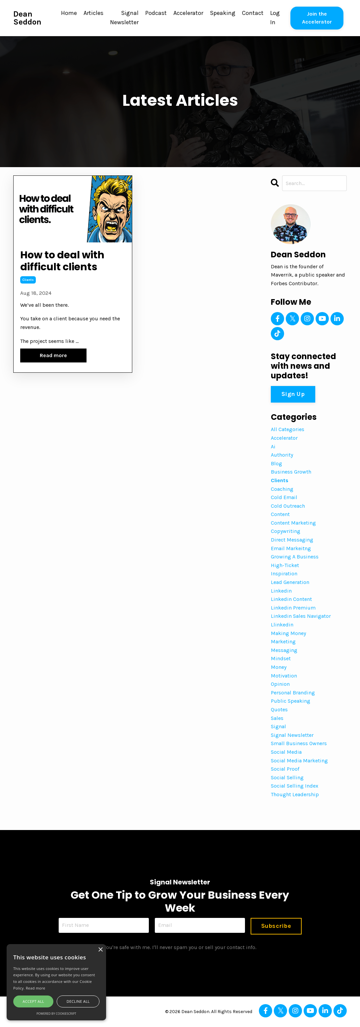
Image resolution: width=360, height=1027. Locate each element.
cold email (284, 497)
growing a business (295, 556)
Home (69, 13)
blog (276, 463)
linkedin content (291, 599)
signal (278, 726)
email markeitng (291, 548)
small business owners (299, 743)
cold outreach (288, 506)
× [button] (100, 949)
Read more (53, 356)
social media (286, 752)
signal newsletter (292, 735)
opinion (280, 684)
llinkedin (282, 624)
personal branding (293, 692)
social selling (287, 777)
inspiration (284, 573)
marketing (283, 641)
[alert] (56, 982)
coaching (282, 489)
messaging (284, 650)
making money (288, 633)
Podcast (156, 13)
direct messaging (292, 540)
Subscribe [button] (276, 926)
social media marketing (299, 760)
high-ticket (285, 565)
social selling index (294, 786)
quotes (279, 709)
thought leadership (295, 794)
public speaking (290, 701)
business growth (291, 472)
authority (282, 455)
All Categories (287, 429)
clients (28, 282)
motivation (284, 676)
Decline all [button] (78, 1001)
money (278, 667)
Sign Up (293, 394)
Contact (253, 13)
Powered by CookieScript (56, 1013)
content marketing (293, 523)
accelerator (284, 438)
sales (277, 718)
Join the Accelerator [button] (317, 18)
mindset (281, 658)
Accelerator (188, 13)
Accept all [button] (33, 1001)
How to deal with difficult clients (65, 262)
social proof (285, 769)
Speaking (222, 13)
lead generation (290, 582)
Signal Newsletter (124, 18)
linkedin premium (293, 608)
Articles (93, 13)
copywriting (285, 531)
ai (273, 446)
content (280, 514)
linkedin (281, 591)
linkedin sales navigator (301, 616)
